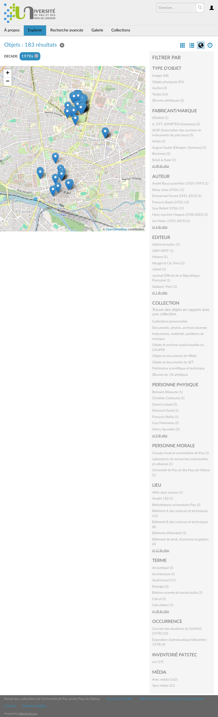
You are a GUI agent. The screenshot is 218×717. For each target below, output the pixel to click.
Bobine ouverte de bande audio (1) (177, 592)
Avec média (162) (164, 679)
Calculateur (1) (162, 605)
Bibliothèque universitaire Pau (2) (176, 505)
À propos (12, 30)
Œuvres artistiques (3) (168, 100)
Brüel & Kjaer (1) (164, 160)
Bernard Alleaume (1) (167, 392)
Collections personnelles (170, 321)
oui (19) (157, 661)
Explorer (35, 30)
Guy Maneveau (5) (165, 423)
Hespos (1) (159, 256)
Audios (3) (159, 88)
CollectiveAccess (27, 713)
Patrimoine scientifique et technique (178, 368)
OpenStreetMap (116, 229)
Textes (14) (160, 94)
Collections (120, 30)
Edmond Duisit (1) (165, 410)
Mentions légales (34, 706)
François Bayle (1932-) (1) (170, 202)
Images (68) (160, 75)
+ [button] (7, 73)
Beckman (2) (161, 153)
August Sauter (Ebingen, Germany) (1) (179, 147)
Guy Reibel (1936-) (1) (168, 208)
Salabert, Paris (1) (164, 286)
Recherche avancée (66, 30)
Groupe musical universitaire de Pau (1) (180, 453)
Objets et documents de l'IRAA (174, 356)
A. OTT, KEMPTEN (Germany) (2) (176, 124)
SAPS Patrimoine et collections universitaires (171, 698)
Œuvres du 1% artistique (170, 374)
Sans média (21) (163, 685)
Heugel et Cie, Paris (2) (168, 263)
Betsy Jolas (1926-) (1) (168, 189)
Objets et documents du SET (173, 362)
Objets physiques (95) (168, 82)
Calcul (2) (159, 599)
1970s (30, 56)
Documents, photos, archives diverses (179, 327)
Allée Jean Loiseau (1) (167, 492)
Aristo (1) (158, 141)
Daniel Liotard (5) (164, 404)
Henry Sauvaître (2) (166, 429)
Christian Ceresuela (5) (168, 398)
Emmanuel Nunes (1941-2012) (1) (176, 196)
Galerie (97, 30)
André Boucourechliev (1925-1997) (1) (180, 183)
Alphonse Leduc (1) (166, 244)
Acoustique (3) (162, 567)
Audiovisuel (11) (164, 580)
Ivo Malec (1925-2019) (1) (171, 221)
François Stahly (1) (165, 417)
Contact (10, 706)
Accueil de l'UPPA (119, 698)
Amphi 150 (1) (162, 498)
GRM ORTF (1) (163, 250)
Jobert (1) (159, 269)
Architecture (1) (163, 574)
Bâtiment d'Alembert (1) (169, 533)
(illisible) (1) (160, 117)
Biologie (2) (160, 586)
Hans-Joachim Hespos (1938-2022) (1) (180, 214)
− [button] (7, 82)
